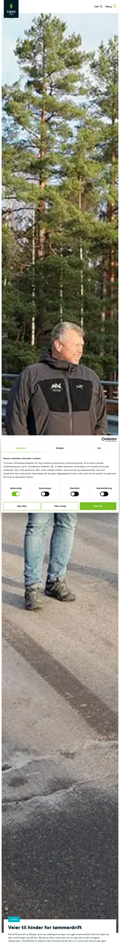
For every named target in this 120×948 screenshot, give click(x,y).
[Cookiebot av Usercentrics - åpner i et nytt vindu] (104, 440)
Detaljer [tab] (60, 448)
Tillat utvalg (60, 506)
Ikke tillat (22, 506)
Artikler (14, 919)
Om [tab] (99, 448)
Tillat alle (98, 506)
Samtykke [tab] (21, 448)
